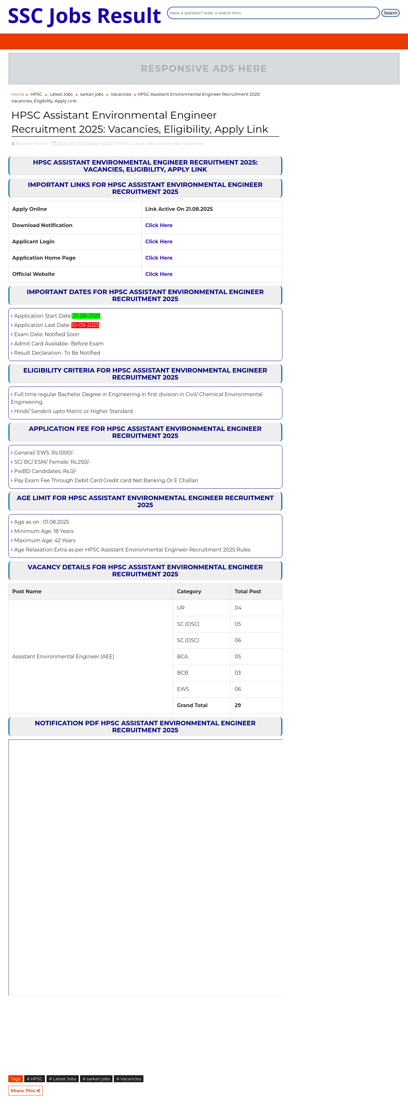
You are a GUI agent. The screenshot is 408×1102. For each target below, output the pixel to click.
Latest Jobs (61, 94)
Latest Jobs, (144, 143)
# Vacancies (128, 1078)
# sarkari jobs (96, 1078)
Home (17, 94)
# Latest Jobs (62, 1078)
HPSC (36, 94)
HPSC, (124, 143)
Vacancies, (193, 143)
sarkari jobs (91, 94)
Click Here (159, 225)
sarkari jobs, (169, 143)
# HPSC (35, 1078)
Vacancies (121, 94)
